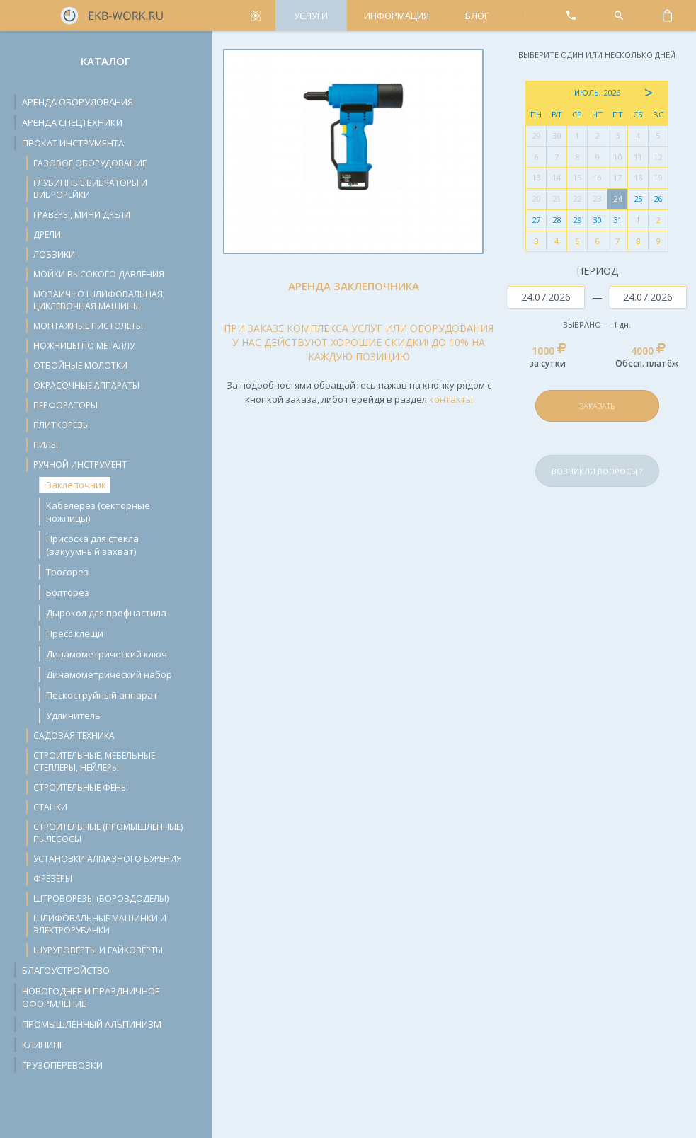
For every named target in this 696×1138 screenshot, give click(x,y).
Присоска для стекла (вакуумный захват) (92, 545)
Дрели (47, 235)
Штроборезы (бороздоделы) (101, 898)
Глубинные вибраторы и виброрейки (90, 189)
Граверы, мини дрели (81, 215)
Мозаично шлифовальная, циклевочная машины (99, 300)
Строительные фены (80, 787)
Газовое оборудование (90, 163)
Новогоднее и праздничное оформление (91, 997)
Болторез (67, 592)
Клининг (43, 1044)
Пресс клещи (74, 633)
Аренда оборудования (77, 102)
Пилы (45, 445)
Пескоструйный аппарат (102, 695)
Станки (50, 807)
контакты (451, 399)
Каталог (105, 61)
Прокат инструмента (73, 143)
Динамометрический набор (109, 674)
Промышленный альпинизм (91, 1024)
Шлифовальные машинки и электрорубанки (99, 924)
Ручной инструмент (80, 465)
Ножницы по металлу (84, 346)
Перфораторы (65, 405)
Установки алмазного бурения (107, 859)
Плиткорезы (61, 425)
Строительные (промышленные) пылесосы (108, 833)
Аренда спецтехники (72, 122)
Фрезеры (52, 879)
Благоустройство (66, 970)
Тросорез (67, 571)
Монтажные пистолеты (88, 326)
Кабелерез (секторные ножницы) (98, 511)
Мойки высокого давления (98, 274)
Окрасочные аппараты (86, 385)
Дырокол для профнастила (106, 613)
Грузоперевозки (62, 1065)
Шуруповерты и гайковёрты (98, 950)
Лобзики (54, 254)
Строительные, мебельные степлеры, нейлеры (94, 761)
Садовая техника (74, 736)
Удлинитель (73, 715)
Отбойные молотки (80, 366)
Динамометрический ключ (106, 654)
